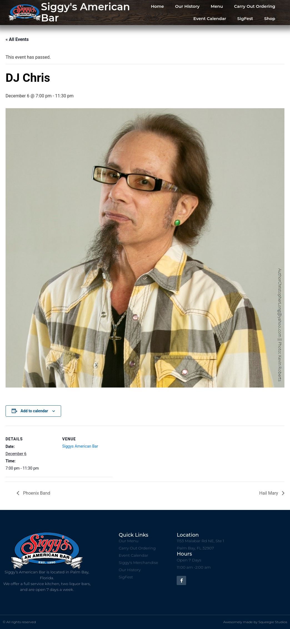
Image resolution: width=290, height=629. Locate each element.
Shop (269, 18)
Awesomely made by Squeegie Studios (255, 622)
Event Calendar (209, 18)
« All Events (17, 39)
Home (157, 6)
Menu (217, 6)
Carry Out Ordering (254, 6)
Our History (187, 6)
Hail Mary (269, 493)
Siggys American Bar (80, 446)
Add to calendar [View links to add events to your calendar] (34, 411)
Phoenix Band (36, 493)
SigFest (245, 18)
